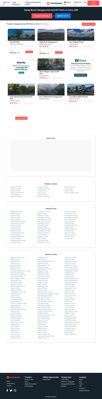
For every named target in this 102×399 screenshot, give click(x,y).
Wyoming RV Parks (69, 328)
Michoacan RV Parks (43, 273)
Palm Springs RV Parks (44, 229)
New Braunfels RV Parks (44, 219)
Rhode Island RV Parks (70, 267)
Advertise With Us (84, 390)
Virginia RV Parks (69, 309)
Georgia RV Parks (15, 313)
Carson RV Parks (15, 191)
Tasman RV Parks (69, 292)
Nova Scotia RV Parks (44, 317)
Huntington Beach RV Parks (18, 240)
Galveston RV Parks (16, 234)
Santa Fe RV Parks (69, 221)
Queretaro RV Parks (69, 263)
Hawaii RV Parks (15, 321)
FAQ (80, 386)
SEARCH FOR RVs (81, 75)
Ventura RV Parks (69, 236)
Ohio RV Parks (42, 324)
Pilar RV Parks (42, 193)
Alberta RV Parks (15, 263)
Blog (80, 381)
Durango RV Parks (16, 227)
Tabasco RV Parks (69, 286)
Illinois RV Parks (15, 328)
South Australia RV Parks (71, 278)
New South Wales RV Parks (45, 301)
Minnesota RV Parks (43, 275)
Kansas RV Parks (15, 336)
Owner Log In (6, 3)
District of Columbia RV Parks (19, 303)
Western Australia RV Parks (72, 322)
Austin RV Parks (15, 215)
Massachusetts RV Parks (45, 269)
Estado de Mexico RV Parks (18, 309)
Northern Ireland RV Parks (45, 309)
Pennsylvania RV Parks (44, 334)
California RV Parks (16, 280)
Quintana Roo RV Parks (70, 265)
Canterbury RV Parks (16, 284)
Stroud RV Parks (69, 227)
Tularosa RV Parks (69, 233)
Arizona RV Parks (15, 265)
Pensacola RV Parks (43, 233)
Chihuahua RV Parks (16, 290)
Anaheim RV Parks (16, 213)
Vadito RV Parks (69, 191)
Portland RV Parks (43, 236)
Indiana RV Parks (15, 330)
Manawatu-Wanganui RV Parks (46, 261)
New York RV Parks (43, 303)
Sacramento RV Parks (44, 242)
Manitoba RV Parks (43, 263)
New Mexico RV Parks (44, 299)
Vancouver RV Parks (70, 234)
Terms (8, 381)
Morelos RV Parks (43, 282)
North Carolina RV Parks (44, 305)
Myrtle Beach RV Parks (44, 217)
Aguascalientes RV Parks (18, 257)
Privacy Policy (11, 383)
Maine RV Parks (42, 259)
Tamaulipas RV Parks (70, 288)
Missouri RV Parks (43, 278)
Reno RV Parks (42, 238)
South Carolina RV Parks (71, 280)
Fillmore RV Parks (16, 229)
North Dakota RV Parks (44, 307)
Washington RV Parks (70, 317)
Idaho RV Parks (15, 326)
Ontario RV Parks (42, 328)
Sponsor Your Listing (88, 24)
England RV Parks (15, 307)
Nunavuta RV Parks (43, 321)
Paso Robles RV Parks (44, 231)
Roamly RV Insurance (30, 384)
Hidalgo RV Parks (15, 324)
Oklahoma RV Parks (43, 326)
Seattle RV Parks (69, 223)
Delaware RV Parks (16, 301)
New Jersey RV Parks (44, 298)
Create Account (93, 3)
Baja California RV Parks (17, 273)
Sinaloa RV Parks (69, 275)
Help (85, 2)
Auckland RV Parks (16, 269)
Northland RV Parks (43, 313)
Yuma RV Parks (68, 238)
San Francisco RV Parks (71, 215)
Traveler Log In (77, 3)
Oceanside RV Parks (43, 225)
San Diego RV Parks (70, 213)
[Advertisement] (51, 358)
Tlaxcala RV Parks (69, 299)
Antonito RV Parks (16, 189)
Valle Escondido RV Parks (71, 193)
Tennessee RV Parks (70, 296)
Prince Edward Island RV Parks (46, 336)
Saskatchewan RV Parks (71, 271)
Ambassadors (47, 379)
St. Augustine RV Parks (70, 225)
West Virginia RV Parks (70, 324)
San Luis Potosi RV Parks (71, 269)
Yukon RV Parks (68, 332)
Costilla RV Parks (15, 194)
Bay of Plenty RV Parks (17, 276)
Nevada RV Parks (42, 290)
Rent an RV (67, 3)
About (80, 379)
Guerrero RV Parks (16, 319)
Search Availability (42, 16)
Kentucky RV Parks (16, 338)
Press (81, 384)
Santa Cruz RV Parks (70, 219)
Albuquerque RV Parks (17, 212)
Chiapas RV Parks (15, 288)
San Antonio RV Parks (70, 212)
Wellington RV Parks (70, 319)
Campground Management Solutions (33, 3)
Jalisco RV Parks (15, 334)
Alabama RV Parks (16, 259)
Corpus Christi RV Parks (17, 223)
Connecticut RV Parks (17, 299)
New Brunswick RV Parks (45, 292)
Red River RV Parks (69, 187)
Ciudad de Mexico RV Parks (18, 292)
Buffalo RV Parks (15, 217)
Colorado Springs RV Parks (18, 221)
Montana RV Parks (43, 280)
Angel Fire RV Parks (16, 187)
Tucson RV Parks (69, 231)
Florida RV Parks (15, 311)
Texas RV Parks (68, 298)
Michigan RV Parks (43, 271)
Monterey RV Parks (43, 215)
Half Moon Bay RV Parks (17, 236)
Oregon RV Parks (42, 330)
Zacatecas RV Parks (70, 334)
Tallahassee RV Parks (70, 229)
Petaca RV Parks (42, 191)
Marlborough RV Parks (44, 265)
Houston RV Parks (16, 238)
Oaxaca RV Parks (42, 322)
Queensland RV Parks (70, 261)
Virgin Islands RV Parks (71, 311)
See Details (29, 51)
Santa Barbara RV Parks (71, 217)
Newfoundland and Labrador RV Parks (48, 294)
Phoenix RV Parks (43, 234)
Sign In (27, 381)
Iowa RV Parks (15, 332)
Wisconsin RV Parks (70, 326)
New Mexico (44, 24)
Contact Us (82, 388)
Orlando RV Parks (42, 227)
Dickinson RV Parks (16, 225)
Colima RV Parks (15, 296)
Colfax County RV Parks (17, 193)
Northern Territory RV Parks (45, 311)
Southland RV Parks (69, 284)
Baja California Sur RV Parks (18, 275)
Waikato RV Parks (69, 313)
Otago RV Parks (42, 332)
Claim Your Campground (67, 381)
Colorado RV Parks (16, 298)
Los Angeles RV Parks (44, 212)
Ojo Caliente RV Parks (44, 189)
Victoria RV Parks (69, 307)
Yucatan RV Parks (69, 330)
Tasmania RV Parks (69, 294)
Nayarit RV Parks (42, 284)
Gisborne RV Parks (16, 315)
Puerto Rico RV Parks (70, 257)
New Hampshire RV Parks (45, 296)
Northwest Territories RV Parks (46, 315)
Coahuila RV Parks (16, 294)
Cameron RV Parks (16, 219)
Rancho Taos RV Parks (44, 196)
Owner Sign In (65, 379)
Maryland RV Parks (43, 267)
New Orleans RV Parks (44, 221)
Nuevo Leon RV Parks (44, 319)
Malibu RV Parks (42, 213)
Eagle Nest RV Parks (16, 196)
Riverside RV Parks (43, 240)
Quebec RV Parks (69, 259)
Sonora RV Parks (69, 276)
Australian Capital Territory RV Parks (21, 271)
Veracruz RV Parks (69, 303)
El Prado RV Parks (43, 187)
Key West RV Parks (16, 242)
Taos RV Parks (68, 189)
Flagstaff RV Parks (16, 231)
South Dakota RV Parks (70, 282)
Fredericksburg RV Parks (17, 233)
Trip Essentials (29, 386)
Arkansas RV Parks (16, 267)
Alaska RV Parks (15, 261)
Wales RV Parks (68, 315)
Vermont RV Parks (69, 305)
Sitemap (9, 385)
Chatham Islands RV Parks (18, 286)
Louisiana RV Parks (43, 257)
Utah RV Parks (68, 301)
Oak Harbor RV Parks (43, 223)
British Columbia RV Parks (18, 278)
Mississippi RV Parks (44, 276)
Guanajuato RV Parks (16, 317)
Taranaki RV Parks (69, 290)
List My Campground (16, 3)
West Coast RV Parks (70, 321)
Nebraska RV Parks (43, 286)
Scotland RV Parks (69, 273)
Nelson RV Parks (42, 288)
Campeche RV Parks (16, 282)
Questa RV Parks (42, 194)
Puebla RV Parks (42, 338)
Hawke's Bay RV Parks (17, 322)
